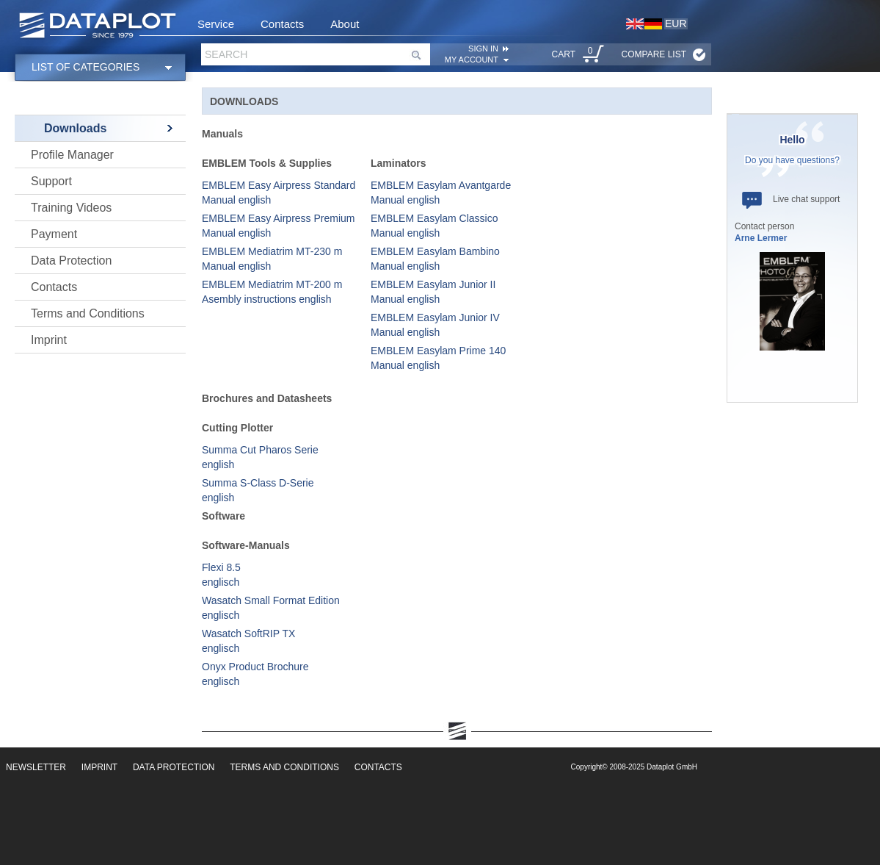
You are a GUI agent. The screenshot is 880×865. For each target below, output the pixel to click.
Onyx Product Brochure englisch (255, 674)
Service (215, 23)
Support (51, 181)
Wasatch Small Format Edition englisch (271, 608)
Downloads (75, 128)
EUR (676, 23)
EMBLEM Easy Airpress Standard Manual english (278, 192)
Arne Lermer (761, 238)
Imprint (49, 340)
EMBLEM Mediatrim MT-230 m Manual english (272, 258)
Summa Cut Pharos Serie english (260, 457)
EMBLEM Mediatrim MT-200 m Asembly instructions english (272, 292)
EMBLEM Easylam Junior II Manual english (433, 292)
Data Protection (71, 260)
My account (471, 59)
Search (226, 54)
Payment (54, 234)
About (344, 23)
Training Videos (71, 207)
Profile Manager (72, 154)
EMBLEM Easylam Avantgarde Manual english (441, 192)
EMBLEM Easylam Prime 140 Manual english (438, 358)
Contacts (282, 23)
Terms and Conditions (88, 313)
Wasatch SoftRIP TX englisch (248, 641)
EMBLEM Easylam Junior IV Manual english (435, 325)
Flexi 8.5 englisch (221, 574)
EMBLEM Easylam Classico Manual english (434, 225)
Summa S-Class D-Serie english (257, 490)
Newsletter (36, 767)
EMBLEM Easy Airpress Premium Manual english (278, 225)
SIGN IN (483, 48)
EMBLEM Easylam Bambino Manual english (435, 258)
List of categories (85, 67)
